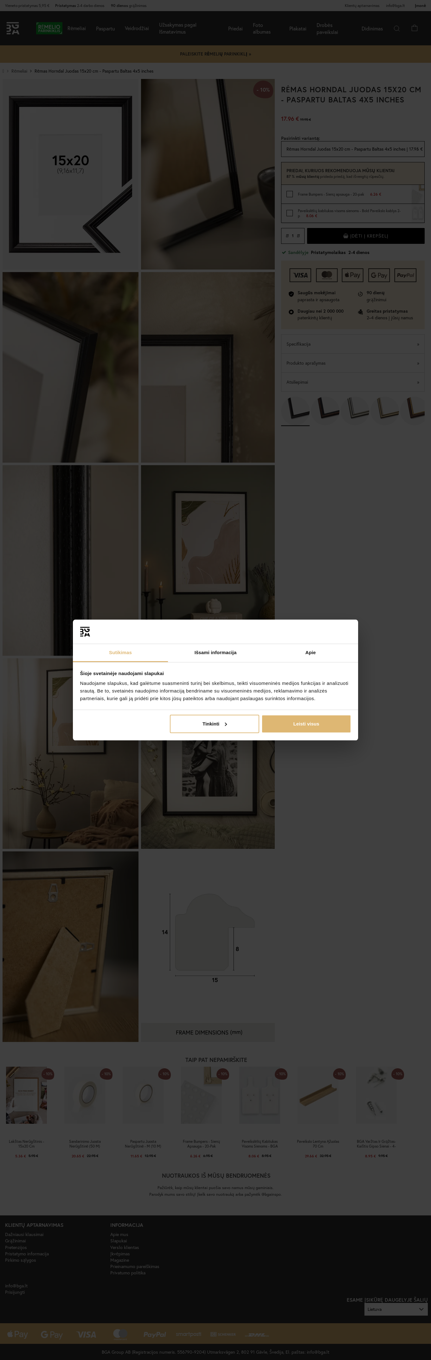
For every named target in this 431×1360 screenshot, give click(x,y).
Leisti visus (306, 723)
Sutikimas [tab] (120, 652)
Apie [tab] (311, 652)
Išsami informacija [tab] (216, 652)
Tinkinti (215, 723)
